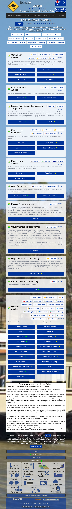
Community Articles (17, 35)
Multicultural (42, 312)
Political (53, 204)
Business (37, 301)
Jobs (53, 281)
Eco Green (59, 301)
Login (19, 24)
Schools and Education (38, 315)
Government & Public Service (17, 42)
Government (51, 227)
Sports (51, 315)
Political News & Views (56, 39)
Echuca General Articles (33, 35)
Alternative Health (50, 297)
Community (48, 301)
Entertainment (27, 304)
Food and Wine (39, 304)
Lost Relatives (46, 130)
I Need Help (51, 258)
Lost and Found (36, 133)
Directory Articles (36, 46)
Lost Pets (35, 130)
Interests (44, 87)
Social (31, 58)
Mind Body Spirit (29, 312)
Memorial (52, 58)
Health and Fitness (48, 308)
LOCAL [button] (27, 15)
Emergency (17, 15)
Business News (37, 186)
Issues (33, 54)
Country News (58, 161)
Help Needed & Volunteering (36, 42)
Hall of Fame (41, 58)
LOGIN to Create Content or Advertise (36, 495)
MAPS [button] (54, 15)
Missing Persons (50, 133)
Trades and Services (38, 319)
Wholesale (52, 319)
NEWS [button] (61, 15)
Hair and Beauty (33, 308)
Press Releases (50, 186)
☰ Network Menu (36, 458)
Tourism (60, 315)
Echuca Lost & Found (15, 39)
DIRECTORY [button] (36, 15)
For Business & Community (56, 42)
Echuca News (29, 39)
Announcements (44, 54)
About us (45, 503)
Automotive (27, 301)
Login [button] (48, 435)
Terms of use (27, 503)
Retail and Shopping (56, 312)
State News (46, 161)
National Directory (36, 446)
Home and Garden (57, 87)
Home (10, 15)
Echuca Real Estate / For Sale (51, 35)
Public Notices (58, 54)
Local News (35, 161)
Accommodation (35, 297)
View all (60, 57)
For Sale (59, 106)
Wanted (51, 106)
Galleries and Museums (55, 304)
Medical (60, 308)
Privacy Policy (37, 503)
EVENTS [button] (46, 15)
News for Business (41, 39)
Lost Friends (58, 130)
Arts (61, 297)
